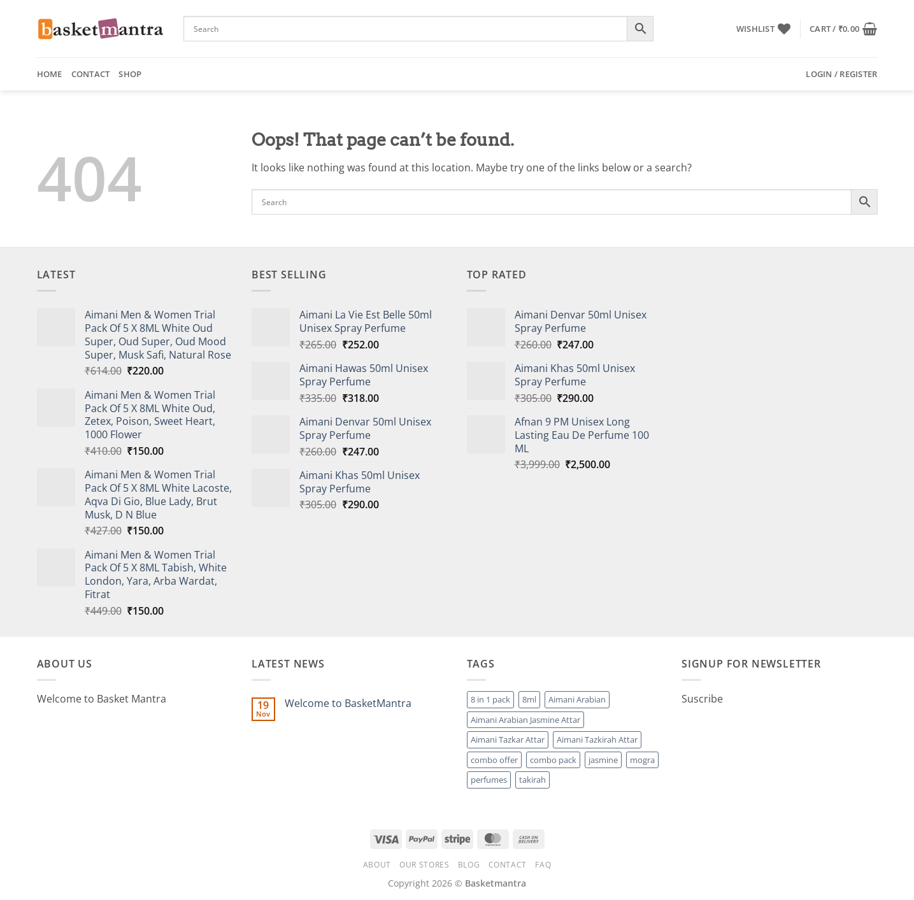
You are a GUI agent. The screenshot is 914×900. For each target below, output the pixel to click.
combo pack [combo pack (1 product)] (553, 760)
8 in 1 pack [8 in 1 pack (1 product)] (490, 699)
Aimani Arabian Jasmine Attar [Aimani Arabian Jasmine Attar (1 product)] (525, 719)
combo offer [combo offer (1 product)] (494, 760)
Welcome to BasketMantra (348, 703)
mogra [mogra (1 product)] (642, 760)
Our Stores (424, 864)
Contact (90, 74)
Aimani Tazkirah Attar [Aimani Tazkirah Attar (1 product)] (597, 739)
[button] (843, 29)
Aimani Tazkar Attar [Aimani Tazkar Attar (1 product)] (508, 739)
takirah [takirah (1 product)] (532, 779)
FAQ (543, 864)
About (377, 864)
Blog (469, 864)
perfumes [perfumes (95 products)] (489, 779)
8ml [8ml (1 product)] (529, 699)
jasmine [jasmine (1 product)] (603, 760)
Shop (129, 74)
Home (49, 74)
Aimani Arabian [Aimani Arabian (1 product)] (577, 699)
